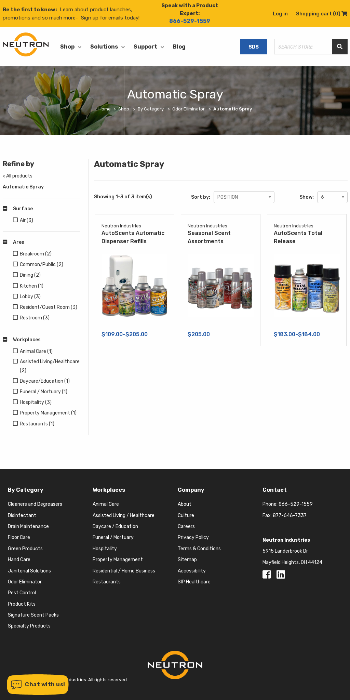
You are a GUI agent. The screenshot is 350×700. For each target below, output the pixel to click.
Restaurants (107, 582)
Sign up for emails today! (110, 18)
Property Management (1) (48, 413)
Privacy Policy (193, 537)
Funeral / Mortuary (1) (43, 392)
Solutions (104, 46)
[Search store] (303, 46)
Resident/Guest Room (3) (48, 307)
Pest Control (22, 593)
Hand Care (19, 560)
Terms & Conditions (199, 549)
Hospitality (105, 549)
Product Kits (22, 604)
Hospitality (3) (36, 402)
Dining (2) (30, 275)
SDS (253, 47)
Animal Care (106, 504)
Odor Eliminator (25, 582)
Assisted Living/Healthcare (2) (50, 366)
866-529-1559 (189, 21)
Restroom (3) (35, 318)
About (184, 504)
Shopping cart (321, 14)
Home (104, 108)
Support (145, 46)
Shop (67, 46)
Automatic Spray (23, 187)
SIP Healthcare (194, 582)
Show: (306, 197)
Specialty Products (29, 626)
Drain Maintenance (28, 526)
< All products (17, 176)
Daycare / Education (115, 526)
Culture (186, 515)
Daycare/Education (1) (45, 381)
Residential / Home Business (124, 571)
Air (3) (26, 220)
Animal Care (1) (36, 351)
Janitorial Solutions (29, 571)
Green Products (25, 549)
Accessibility (192, 571)
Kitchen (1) (31, 286)
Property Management (118, 560)
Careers (186, 526)
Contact (274, 490)
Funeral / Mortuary (113, 537)
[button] (38, 684)
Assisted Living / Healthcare (123, 515)
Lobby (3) (30, 297)
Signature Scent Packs (33, 615)
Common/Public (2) (41, 264)
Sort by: (200, 197)
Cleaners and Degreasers (35, 504)
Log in (280, 14)
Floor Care (19, 537)
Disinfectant (22, 515)
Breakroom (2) (36, 254)
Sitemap (187, 560)
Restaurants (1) (37, 424)
